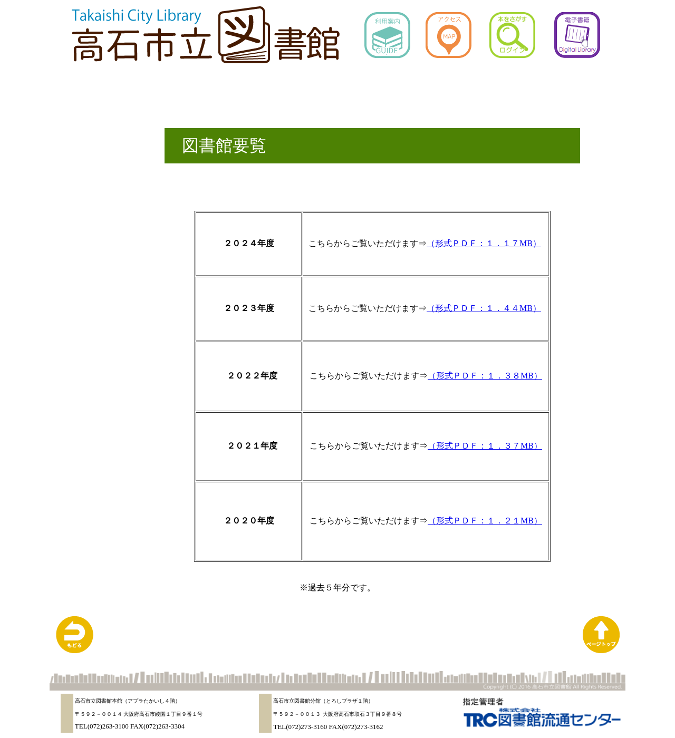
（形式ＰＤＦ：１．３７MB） (485, 445)
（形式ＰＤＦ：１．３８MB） (485, 375)
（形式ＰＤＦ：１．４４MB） (484, 308)
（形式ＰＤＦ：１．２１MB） (485, 520)
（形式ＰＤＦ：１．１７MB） (484, 243)
